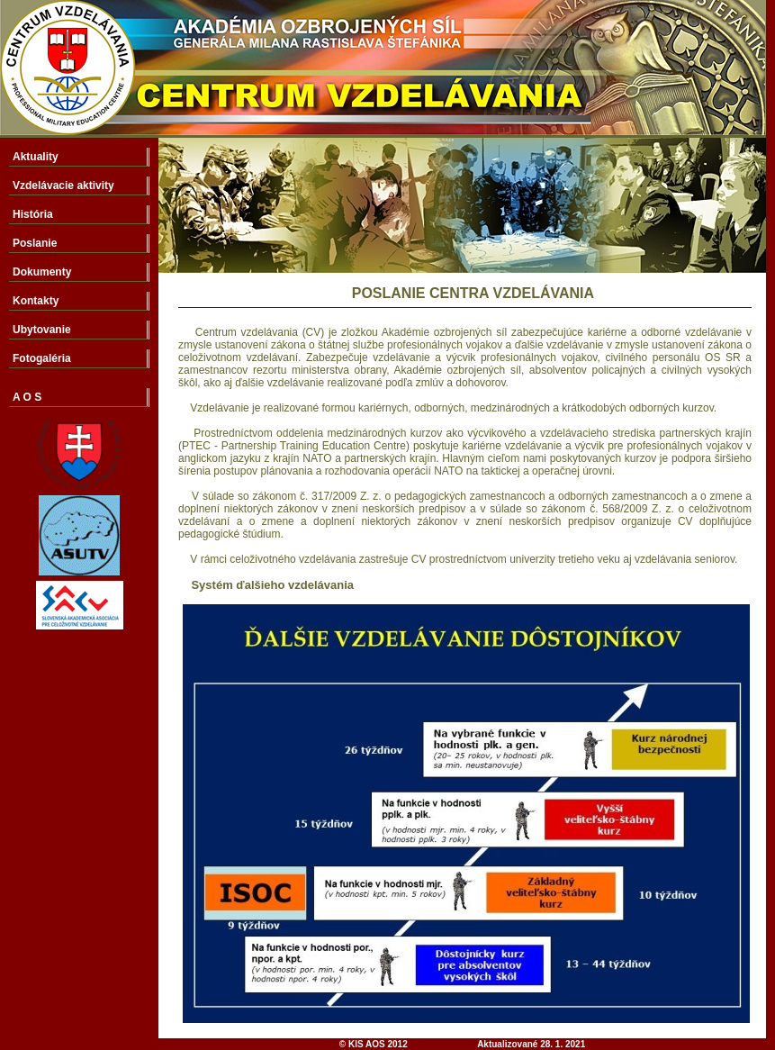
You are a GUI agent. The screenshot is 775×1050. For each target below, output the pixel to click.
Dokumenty (42, 272)
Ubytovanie (42, 329)
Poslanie (35, 243)
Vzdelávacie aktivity (63, 185)
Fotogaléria (42, 358)
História (33, 214)
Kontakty (36, 300)
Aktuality (36, 156)
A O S (27, 397)
